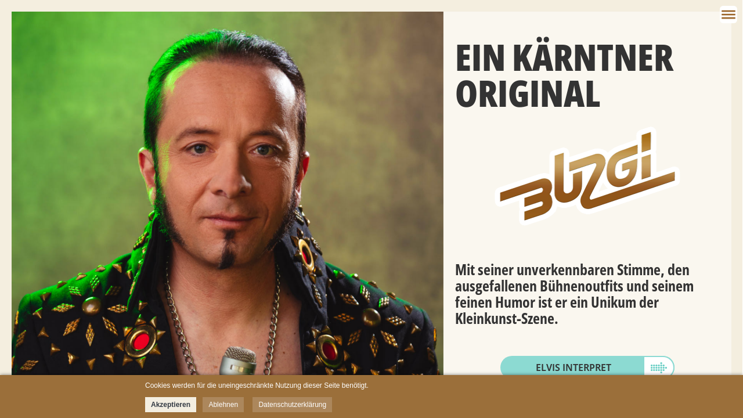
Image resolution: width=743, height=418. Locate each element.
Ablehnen (223, 405)
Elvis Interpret (573, 367)
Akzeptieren (170, 405)
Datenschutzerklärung (292, 405)
